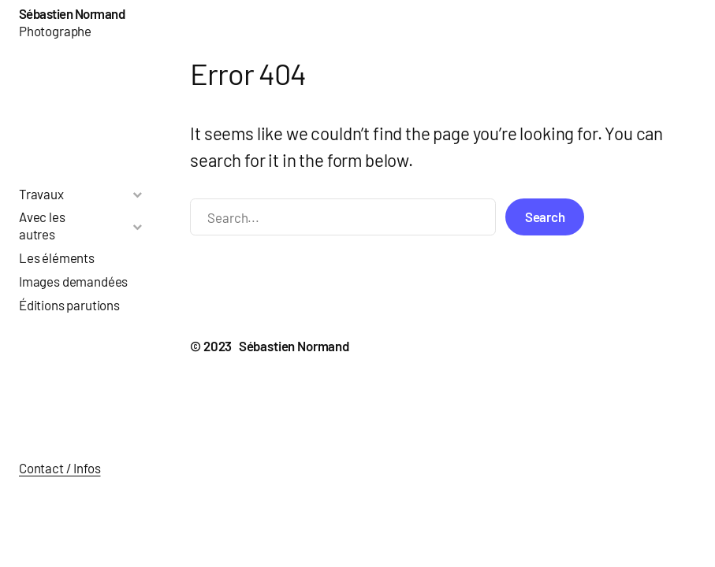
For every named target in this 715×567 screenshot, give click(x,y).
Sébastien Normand (72, 13)
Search (545, 216)
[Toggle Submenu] (137, 194)
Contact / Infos (59, 468)
